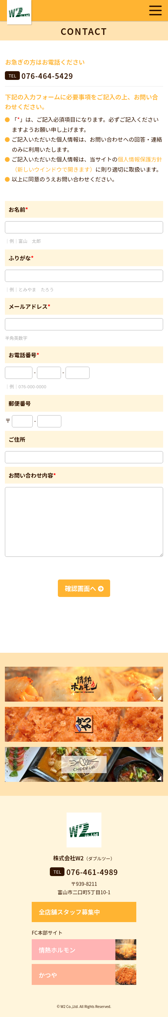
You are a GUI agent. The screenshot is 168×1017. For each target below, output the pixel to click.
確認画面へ (80, 588)
